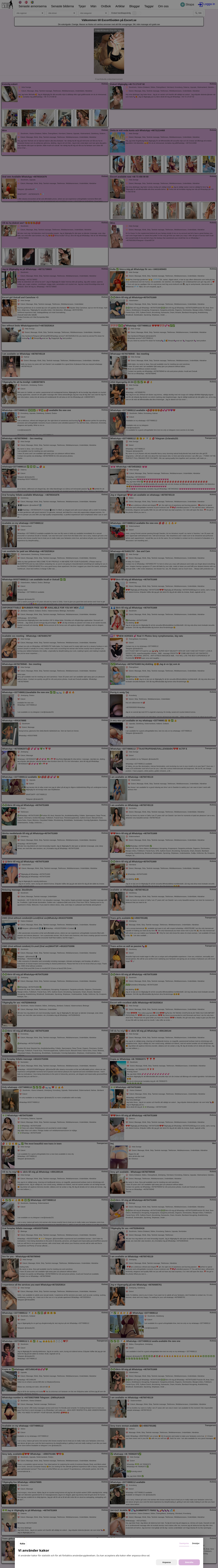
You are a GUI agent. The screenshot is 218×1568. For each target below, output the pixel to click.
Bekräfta (189, 1562)
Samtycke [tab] (184, 1543)
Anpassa (166, 1562)
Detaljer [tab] (196, 1543)
